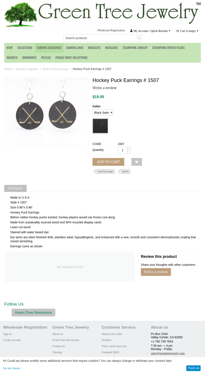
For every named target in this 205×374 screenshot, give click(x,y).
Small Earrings (105, 171)
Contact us (58, 346)
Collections (24, 48)
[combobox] (102, 37)
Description (15, 188)
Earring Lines (74, 48)
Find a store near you (114, 346)
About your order (112, 334)
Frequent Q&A (110, 352)
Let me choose (11, 368)
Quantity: (98, 149)
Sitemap (57, 352)
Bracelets (94, 48)
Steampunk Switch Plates (168, 48)
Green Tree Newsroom (33, 312)
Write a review (104, 88)
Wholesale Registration (111, 30)
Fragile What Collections (71, 58)
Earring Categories (49, 48)
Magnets (12, 58)
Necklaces (111, 48)
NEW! (10, 48)
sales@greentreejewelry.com (168, 353)
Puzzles (46, 58)
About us (57, 334)
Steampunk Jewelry (135, 48)
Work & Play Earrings (55, 69)
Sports (125, 171)
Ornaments (29, 58)
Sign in (7, 334)
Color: (97, 106)
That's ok (193, 368)
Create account (12, 340)
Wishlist (106, 340)
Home (8, 69)
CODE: (97, 144)
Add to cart (108, 162)
